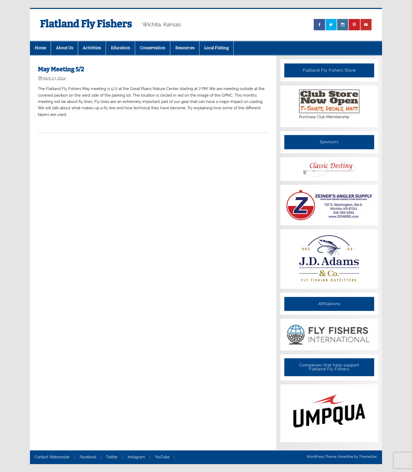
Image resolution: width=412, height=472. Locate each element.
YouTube (162, 457)
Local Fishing (216, 48)
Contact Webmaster (52, 457)
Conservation (152, 48)
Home (40, 48)
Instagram (136, 457)
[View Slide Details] (329, 334)
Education (120, 48)
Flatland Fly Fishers (86, 24)
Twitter (112, 457)
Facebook (88, 457)
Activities (92, 48)
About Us (64, 48)
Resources (184, 48)
